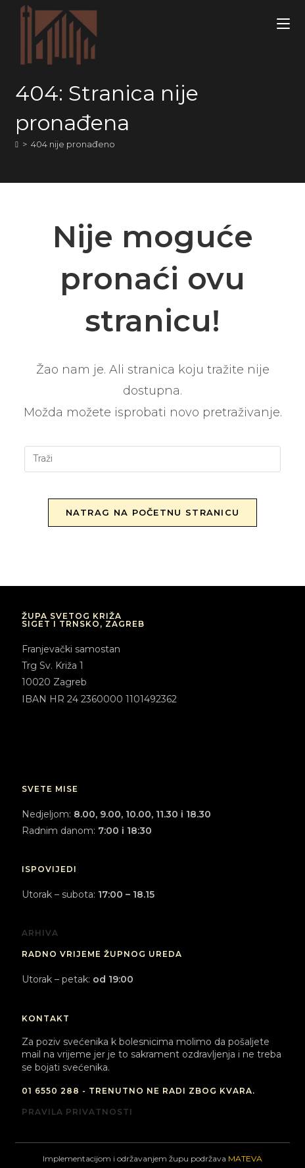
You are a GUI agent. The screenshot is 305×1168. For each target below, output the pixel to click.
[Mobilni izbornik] (283, 24)
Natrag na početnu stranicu (153, 512)
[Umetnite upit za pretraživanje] (152, 459)
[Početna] (16, 144)
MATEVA (245, 1158)
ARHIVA (40, 933)
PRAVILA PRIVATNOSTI (77, 1112)
